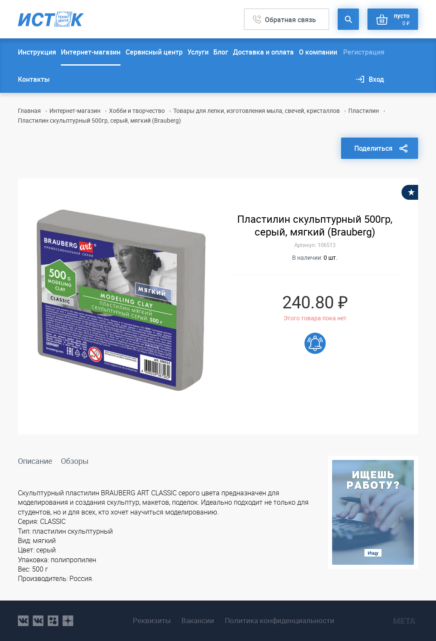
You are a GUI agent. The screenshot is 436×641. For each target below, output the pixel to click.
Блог (220, 52)
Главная (29, 110)
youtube (68, 620)
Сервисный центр (154, 52)
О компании (318, 52)
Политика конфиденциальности (279, 620)
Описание (35, 461)
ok (53, 620)
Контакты (34, 79)
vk (23, 620)
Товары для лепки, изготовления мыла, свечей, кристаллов (256, 110)
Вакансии (197, 620)
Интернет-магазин (90, 52)
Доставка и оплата (263, 52)
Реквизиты (152, 620)
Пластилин (363, 110)
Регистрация (363, 52)
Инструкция (37, 52)
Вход (376, 79)
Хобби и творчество (137, 110)
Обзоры (75, 461)
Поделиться (373, 148)
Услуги (198, 52)
